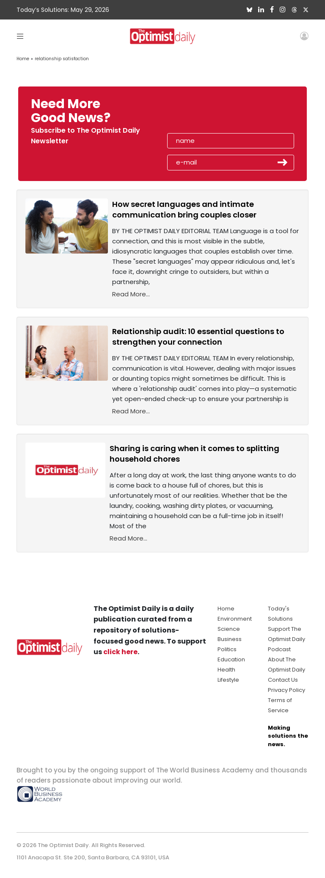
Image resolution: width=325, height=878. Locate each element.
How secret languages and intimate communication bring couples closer (184, 209)
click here (120, 652)
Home (23, 59)
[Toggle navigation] (20, 35)
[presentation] (216, 113)
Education (231, 659)
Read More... (131, 294)
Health (226, 670)
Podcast (279, 649)
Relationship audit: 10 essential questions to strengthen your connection (198, 336)
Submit (283, 162)
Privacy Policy (286, 690)
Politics (227, 649)
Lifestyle (228, 680)
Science (229, 629)
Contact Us (283, 680)
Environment (235, 619)
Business (230, 639)
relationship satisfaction (62, 59)
